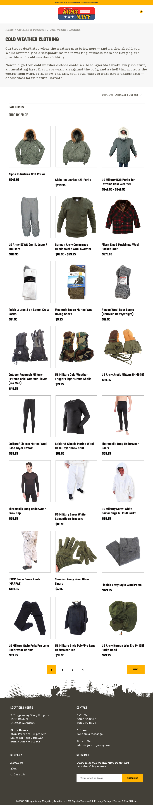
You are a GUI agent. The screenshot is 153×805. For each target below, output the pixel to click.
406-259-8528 (86, 723)
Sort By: (107, 95)
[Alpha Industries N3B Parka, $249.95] (30, 146)
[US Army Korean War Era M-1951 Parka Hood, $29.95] (123, 618)
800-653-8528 (86, 719)
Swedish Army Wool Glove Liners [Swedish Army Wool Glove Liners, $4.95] (72, 582)
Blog (13, 769)
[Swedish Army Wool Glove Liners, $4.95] (76, 552)
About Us (16, 763)
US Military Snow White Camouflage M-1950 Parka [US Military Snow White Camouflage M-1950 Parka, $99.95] (119, 511)
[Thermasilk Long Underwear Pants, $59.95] (123, 416)
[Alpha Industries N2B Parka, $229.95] (76, 146)
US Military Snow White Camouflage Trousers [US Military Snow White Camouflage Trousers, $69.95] (70, 517)
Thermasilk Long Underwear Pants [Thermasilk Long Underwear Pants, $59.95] (120, 446)
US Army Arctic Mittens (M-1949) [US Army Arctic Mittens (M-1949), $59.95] (123, 375)
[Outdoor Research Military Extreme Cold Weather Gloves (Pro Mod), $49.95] (30, 347)
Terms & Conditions (125, 801)
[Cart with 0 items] (138, 13)
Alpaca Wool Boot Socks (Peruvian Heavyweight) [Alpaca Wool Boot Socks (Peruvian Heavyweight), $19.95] (118, 312)
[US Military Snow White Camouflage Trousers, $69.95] (76, 481)
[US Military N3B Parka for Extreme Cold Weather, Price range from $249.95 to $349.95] (123, 146)
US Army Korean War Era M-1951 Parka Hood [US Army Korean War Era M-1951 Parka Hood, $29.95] (123, 648)
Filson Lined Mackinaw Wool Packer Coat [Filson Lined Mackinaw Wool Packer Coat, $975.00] (120, 247)
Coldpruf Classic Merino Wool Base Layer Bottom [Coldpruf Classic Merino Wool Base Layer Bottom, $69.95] (28, 446)
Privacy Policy (102, 801)
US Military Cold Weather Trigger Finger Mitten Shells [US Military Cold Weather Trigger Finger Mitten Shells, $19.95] (73, 377)
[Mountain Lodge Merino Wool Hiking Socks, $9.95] (76, 282)
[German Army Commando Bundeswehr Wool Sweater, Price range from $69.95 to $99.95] (76, 217)
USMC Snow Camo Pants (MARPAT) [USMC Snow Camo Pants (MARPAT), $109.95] (24, 582)
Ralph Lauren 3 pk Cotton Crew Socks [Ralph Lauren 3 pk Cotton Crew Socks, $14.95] (29, 312)
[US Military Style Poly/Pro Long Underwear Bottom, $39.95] (30, 618)
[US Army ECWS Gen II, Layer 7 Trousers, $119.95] (30, 217)
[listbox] (130, 95)
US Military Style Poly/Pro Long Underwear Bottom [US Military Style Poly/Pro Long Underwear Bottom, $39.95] (29, 648)
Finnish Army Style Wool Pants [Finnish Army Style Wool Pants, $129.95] (122, 585)
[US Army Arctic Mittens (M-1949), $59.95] (123, 347)
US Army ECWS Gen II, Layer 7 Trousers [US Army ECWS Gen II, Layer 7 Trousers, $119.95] (28, 247)
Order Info (17, 774)
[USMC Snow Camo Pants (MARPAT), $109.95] (30, 552)
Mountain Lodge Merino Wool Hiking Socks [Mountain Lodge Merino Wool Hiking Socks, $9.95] (74, 312)
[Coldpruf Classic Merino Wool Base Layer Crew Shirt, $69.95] (76, 416)
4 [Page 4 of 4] (82, 670)
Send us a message (89, 734)
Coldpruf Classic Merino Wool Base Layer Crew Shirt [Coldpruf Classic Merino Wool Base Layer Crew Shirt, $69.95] (74, 446)
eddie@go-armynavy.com (93, 745)
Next (135, 670)
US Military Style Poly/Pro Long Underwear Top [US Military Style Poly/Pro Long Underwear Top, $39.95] (75, 648)
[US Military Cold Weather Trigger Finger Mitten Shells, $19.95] (76, 347)
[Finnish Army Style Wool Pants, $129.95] (123, 552)
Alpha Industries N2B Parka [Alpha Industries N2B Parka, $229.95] (73, 180)
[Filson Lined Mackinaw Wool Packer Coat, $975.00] (123, 217)
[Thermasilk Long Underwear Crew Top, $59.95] (30, 481)
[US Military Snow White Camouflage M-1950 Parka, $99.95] (123, 481)
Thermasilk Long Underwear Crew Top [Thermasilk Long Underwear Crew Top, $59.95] (27, 511)
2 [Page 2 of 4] (62, 670)
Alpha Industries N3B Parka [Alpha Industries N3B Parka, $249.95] (27, 174)
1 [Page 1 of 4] (51, 670)
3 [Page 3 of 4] (72, 670)
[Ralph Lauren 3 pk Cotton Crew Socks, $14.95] (30, 282)
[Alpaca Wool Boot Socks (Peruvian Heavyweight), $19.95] (123, 282)
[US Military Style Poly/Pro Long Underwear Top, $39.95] (76, 618)
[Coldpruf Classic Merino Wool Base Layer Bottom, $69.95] (30, 416)
